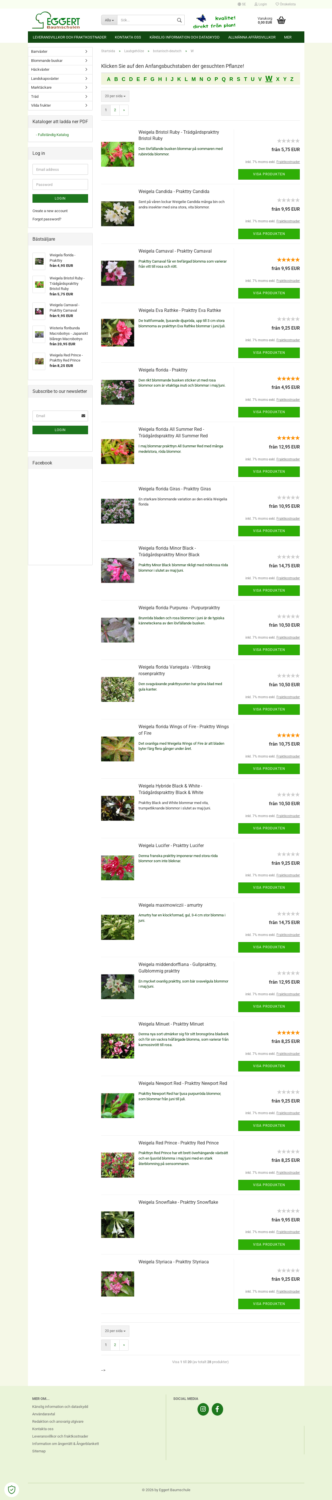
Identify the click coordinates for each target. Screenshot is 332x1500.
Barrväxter (39, 51)
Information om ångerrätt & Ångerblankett (65, 1444)
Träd (34, 96)
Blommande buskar (46, 60)
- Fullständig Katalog (52, 135)
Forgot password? (46, 219)
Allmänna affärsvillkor (252, 37)
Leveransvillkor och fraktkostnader (69, 37)
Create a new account (50, 211)
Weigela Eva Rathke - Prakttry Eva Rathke (179, 310)
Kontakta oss (128, 37)
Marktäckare (41, 87)
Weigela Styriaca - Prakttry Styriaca (173, 1261)
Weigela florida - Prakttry (163, 370)
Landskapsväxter (45, 78)
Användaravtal (43, 1414)
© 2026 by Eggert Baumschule (166, 1490)
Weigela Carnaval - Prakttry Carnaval (175, 251)
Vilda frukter (41, 105)
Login (260, 4)
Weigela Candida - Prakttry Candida (173, 191)
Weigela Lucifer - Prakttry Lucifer (171, 845)
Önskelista (286, 4)
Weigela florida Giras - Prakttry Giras (174, 489)
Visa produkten (269, 174)
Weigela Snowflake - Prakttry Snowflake (178, 1202)
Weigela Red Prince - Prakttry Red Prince (178, 1143)
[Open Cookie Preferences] (11, 1489)
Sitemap (39, 1451)
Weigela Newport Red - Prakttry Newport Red (182, 1083)
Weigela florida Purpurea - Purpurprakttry (179, 607)
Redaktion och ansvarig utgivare (57, 1421)
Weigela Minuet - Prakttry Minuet (171, 1024)
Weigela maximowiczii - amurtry (170, 905)
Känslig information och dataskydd (185, 37)
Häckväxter (40, 69)
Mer (288, 37)
